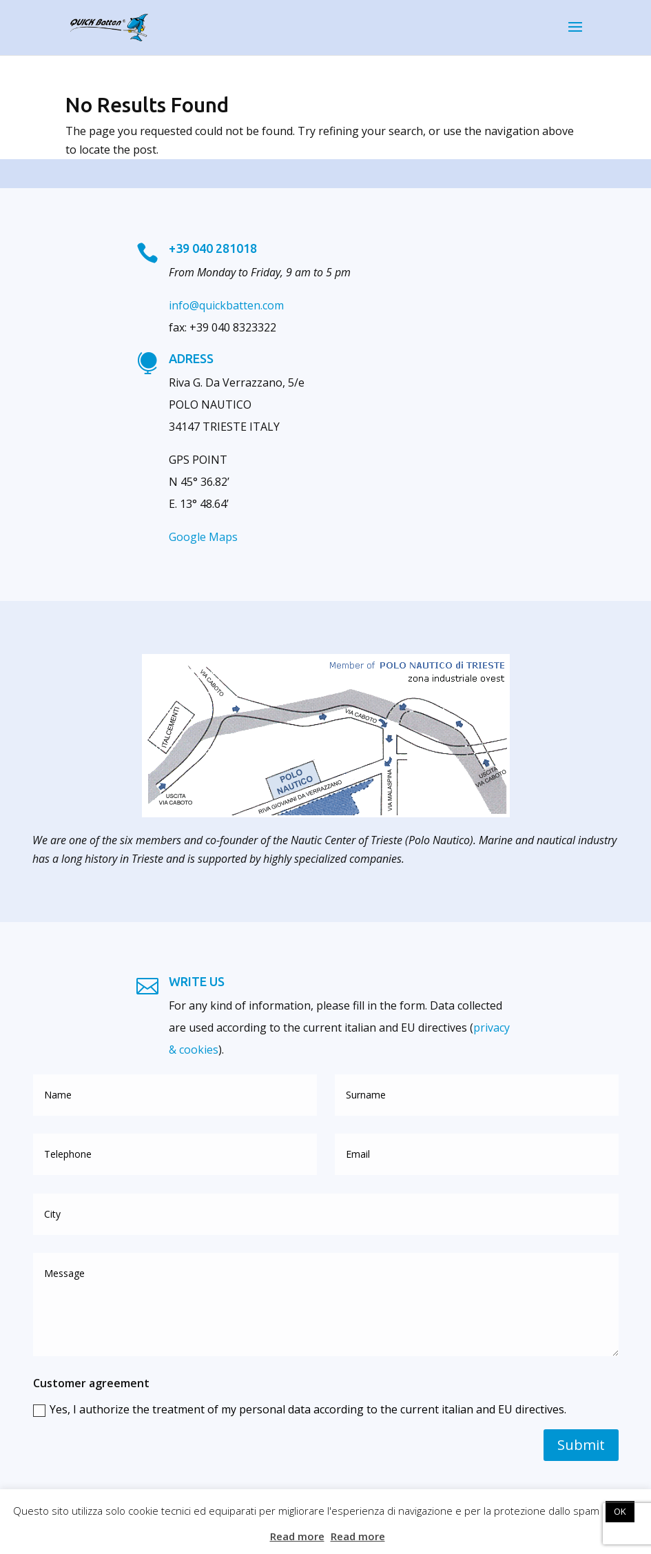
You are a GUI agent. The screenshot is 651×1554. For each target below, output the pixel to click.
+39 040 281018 (213, 248)
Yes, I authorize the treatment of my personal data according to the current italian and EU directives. (299, 1409)
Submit (581, 1444)
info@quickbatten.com (226, 305)
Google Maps (203, 536)
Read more (297, 1536)
